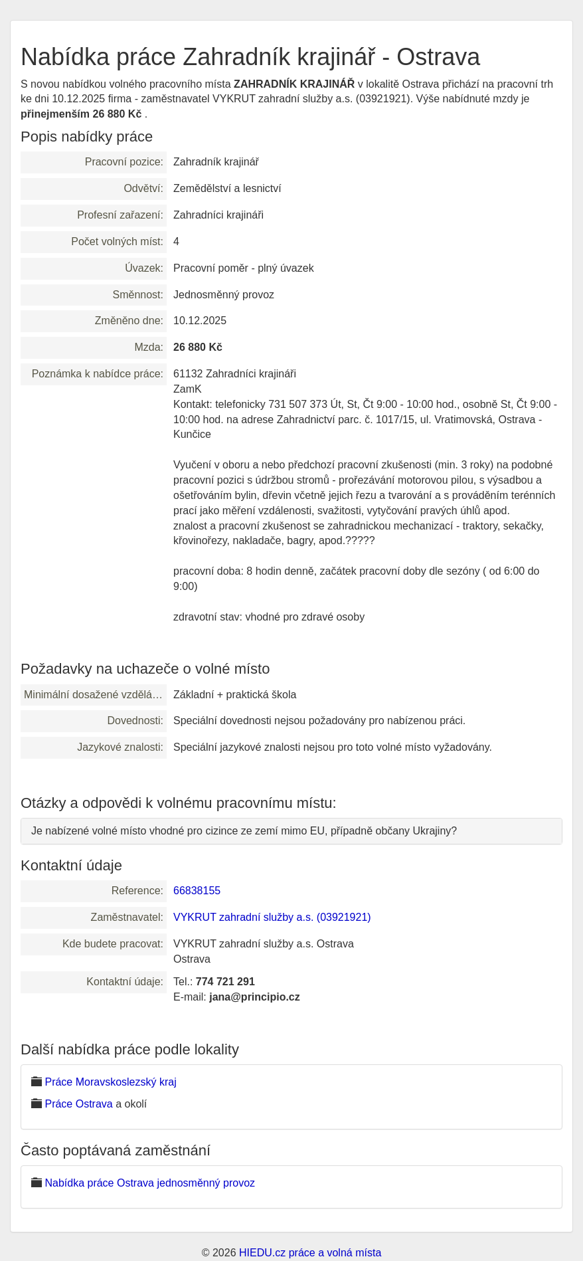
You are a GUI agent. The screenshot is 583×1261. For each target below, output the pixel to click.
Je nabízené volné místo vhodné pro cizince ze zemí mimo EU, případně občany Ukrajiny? (244, 830)
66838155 (196, 890)
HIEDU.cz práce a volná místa (310, 1252)
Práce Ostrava (78, 1104)
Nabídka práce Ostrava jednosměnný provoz (149, 1183)
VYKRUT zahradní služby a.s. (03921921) (272, 917)
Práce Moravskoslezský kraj (110, 1082)
